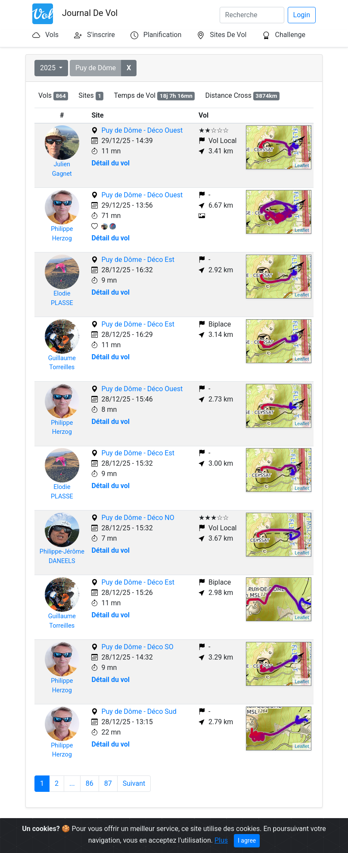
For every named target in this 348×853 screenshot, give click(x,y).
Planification (162, 35)
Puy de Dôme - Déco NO (137, 518)
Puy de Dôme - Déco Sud (138, 711)
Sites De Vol (228, 35)
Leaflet (302, 165)
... (72, 783)
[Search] (252, 15)
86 (89, 783)
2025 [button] (48, 68)
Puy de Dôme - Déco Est (137, 259)
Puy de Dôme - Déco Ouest (142, 130)
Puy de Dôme (95, 68)
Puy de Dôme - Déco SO (137, 647)
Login (301, 15)
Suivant (134, 783)
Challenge (290, 35)
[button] (129, 68)
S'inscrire (101, 35)
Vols (52, 35)
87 (108, 783)
